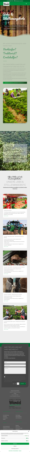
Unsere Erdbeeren (18, 416)
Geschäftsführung (6, 415)
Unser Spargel (18, 415)
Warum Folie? (18, 426)
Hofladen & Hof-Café (6, 427)
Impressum (20, 450)
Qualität (4, 419)
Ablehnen (15, 446)
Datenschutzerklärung (15, 450)
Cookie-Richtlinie (11, 450)
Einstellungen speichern (15, 448)
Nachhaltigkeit (19, 421)
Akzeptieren (15, 443)
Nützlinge (17, 425)
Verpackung (18, 429)
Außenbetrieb (5, 417)
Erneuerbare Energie (19, 428)
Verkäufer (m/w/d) (7, 210)
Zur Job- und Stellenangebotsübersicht (14, 82)
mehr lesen (6, 215)
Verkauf (4, 422)
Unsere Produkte (19, 411)
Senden (22, 383)
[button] (28, 431)
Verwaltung (5, 416)
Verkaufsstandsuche (6, 426)
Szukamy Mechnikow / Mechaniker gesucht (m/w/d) (14, 267)
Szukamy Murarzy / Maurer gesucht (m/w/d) (13, 294)
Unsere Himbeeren (19, 417)
